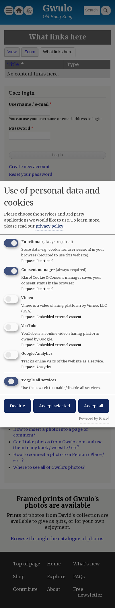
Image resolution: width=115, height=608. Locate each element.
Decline (17, 405)
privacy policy (49, 226)
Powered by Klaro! (94, 418)
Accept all (93, 405)
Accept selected (54, 405)
